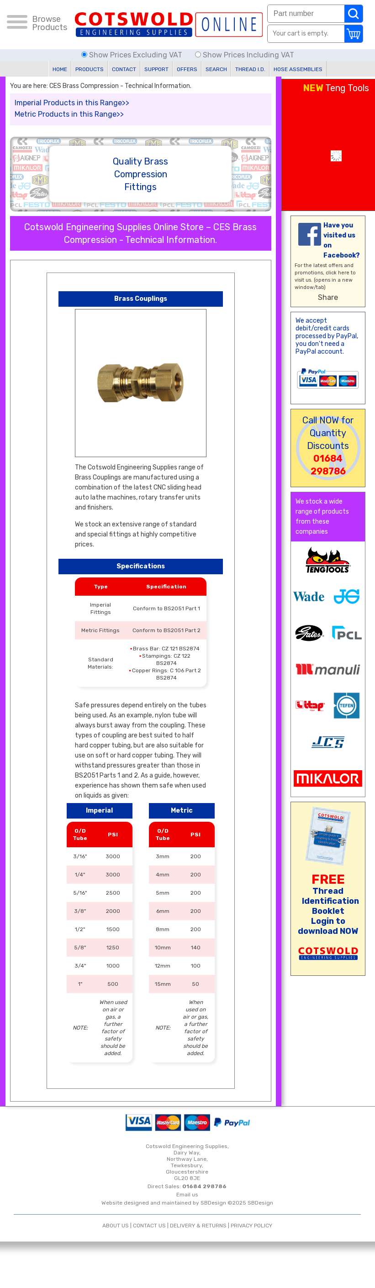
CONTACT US (149, 1225)
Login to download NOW (328, 926)
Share (328, 297)
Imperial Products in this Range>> (72, 102)
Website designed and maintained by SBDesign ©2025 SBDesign (187, 1203)
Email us (187, 1194)
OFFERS (187, 69)
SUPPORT (156, 69)
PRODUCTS (89, 69)
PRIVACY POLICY (251, 1225)
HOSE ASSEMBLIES (298, 69)
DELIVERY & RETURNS (198, 1225)
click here (337, 273)
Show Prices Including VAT (244, 55)
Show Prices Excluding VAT (132, 55)
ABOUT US (115, 1225)
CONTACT (124, 69)
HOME (60, 69)
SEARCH (216, 69)
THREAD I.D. (250, 69)
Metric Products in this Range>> (69, 114)
